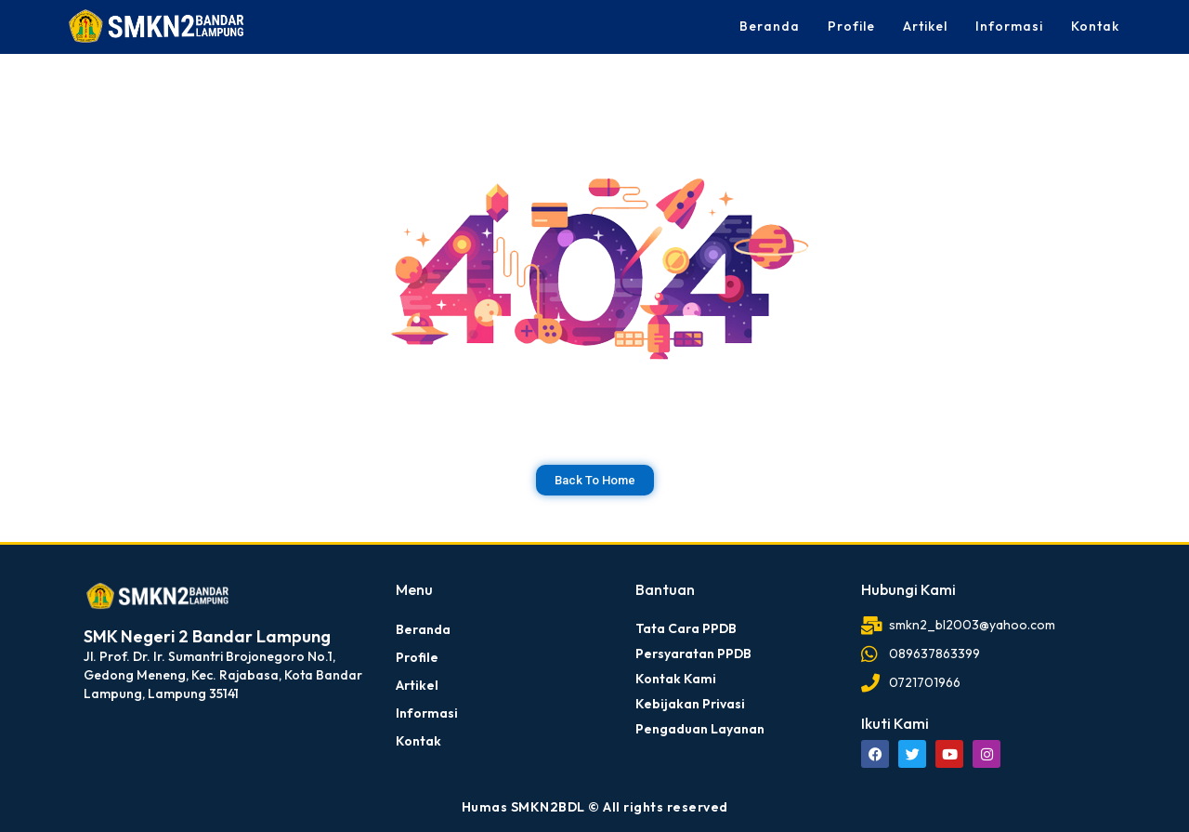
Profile (851, 26)
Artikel (925, 26)
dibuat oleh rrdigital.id (90, 555)
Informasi (1009, 26)
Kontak (1095, 26)
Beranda (769, 26)
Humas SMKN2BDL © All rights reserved (595, 807)
